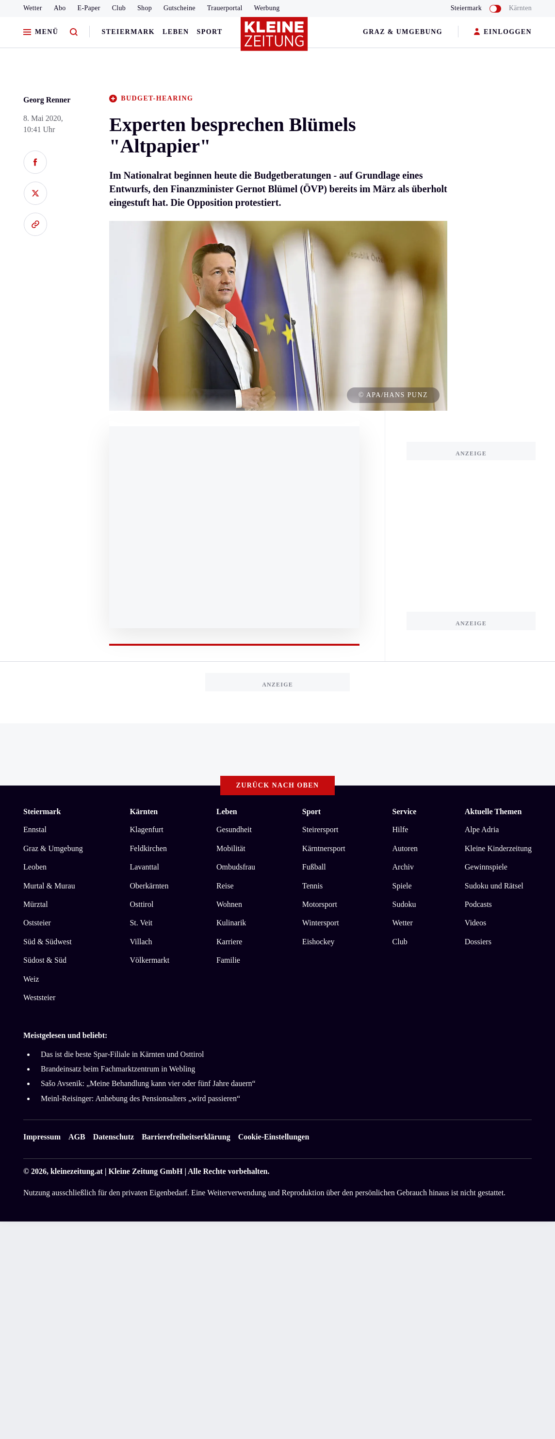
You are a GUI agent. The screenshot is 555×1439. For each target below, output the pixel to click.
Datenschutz (113, 1137)
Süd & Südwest (47, 941)
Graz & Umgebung (402, 31)
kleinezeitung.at (76, 1171)
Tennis (312, 886)
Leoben (35, 867)
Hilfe (400, 829)
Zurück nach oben (277, 785)
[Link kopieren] (35, 224)
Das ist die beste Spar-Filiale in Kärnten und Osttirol (122, 1054)
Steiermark (128, 31)
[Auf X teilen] (35, 193)
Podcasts (478, 904)
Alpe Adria (482, 829)
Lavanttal (144, 867)
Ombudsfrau (235, 867)
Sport (210, 31)
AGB (76, 1137)
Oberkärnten (149, 886)
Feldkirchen (148, 848)
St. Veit (141, 923)
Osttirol (141, 904)
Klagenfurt (146, 829)
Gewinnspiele (486, 867)
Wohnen (229, 904)
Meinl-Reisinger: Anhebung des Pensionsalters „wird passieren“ (140, 1098)
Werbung (267, 8)
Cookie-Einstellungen (274, 1137)
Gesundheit (234, 829)
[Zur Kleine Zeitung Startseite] (275, 38)
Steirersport (320, 829)
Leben (176, 31)
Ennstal (35, 829)
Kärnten (520, 8)
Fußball (314, 867)
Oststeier (37, 923)
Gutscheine (179, 8)
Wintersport (320, 923)
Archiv (403, 867)
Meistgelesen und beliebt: (65, 1035)
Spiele (402, 886)
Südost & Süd (44, 960)
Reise (225, 886)
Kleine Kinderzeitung (498, 848)
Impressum (42, 1137)
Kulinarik (231, 923)
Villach (141, 941)
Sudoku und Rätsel (494, 886)
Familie (228, 960)
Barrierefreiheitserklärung (186, 1137)
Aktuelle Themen (493, 811)
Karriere (229, 941)
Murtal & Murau (49, 886)
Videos (475, 923)
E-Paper (89, 8)
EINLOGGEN (503, 32)
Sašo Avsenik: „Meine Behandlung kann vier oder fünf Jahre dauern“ (148, 1083)
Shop (144, 8)
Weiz (31, 979)
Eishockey (318, 941)
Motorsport (319, 904)
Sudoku (404, 904)
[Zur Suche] (74, 32)
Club (119, 8)
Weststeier (39, 997)
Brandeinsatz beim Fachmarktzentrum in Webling (118, 1069)
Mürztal (35, 904)
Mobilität (230, 848)
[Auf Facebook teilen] (35, 162)
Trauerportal (225, 8)
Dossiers (478, 941)
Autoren (405, 848)
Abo (60, 8)
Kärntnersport (323, 848)
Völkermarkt (149, 960)
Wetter (32, 8)
